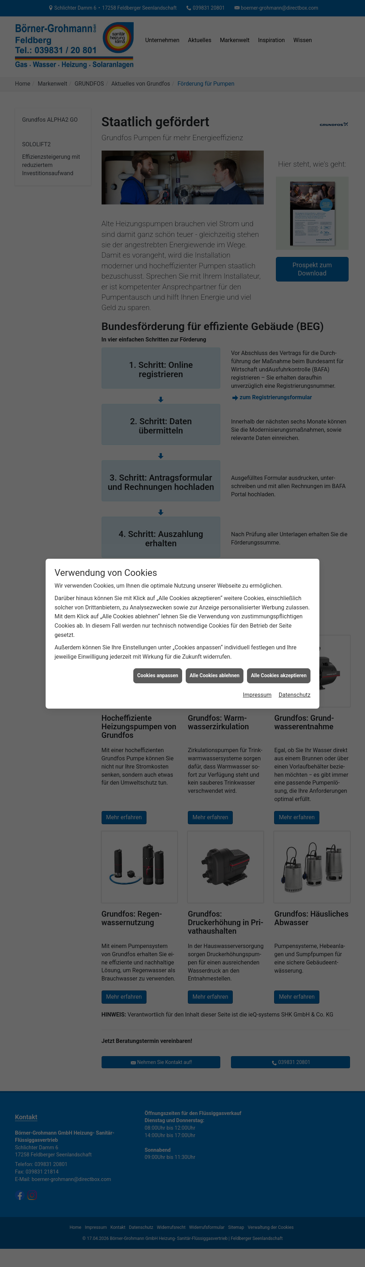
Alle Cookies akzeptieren (279, 675)
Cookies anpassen (157, 675)
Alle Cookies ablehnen (215, 675)
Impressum (257, 694)
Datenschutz (294, 694)
